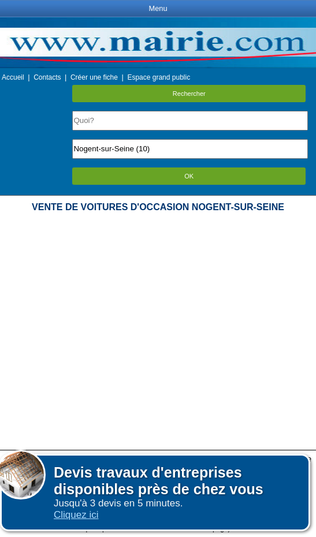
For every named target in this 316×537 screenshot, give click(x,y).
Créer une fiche (94, 77)
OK (189, 176)
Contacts (47, 77)
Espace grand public (158, 77)
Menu (157, 8)
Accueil (13, 77)
